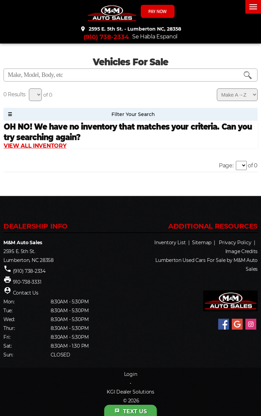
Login (130, 374)
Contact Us (25, 293)
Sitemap (201, 242)
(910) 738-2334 (106, 37)
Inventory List (170, 242)
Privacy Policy (235, 242)
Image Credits (241, 251)
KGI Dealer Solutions (130, 392)
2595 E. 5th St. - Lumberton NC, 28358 (130, 29)
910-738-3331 (27, 282)
